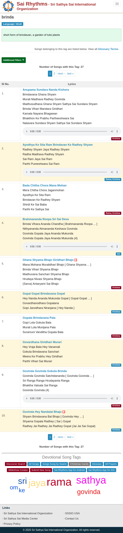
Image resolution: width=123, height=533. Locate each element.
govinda (88, 491)
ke (22, 490)
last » (70, 73)
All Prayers (111, 464)
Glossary (97, 464)
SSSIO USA (72, 513)
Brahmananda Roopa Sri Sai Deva (46, 219)
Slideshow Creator (18, 470)
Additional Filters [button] (12, 60)
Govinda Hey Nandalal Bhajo (44, 411)
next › (61, 73)
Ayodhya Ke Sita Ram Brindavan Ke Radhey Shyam (58, 144)
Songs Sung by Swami (54, 464)
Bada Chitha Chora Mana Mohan (45, 185)
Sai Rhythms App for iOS (101, 470)
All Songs (34, 464)
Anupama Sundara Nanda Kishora (46, 89)
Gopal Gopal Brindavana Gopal (44, 293)
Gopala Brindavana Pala (39, 317)
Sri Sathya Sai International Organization (28, 513)
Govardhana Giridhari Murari (42, 342)
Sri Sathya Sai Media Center (21, 518)
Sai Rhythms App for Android (69, 470)
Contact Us (72, 518)
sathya (91, 480)
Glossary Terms (108, 49)
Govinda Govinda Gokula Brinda (45, 371)
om (14, 487)
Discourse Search (15, 464)
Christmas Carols (79, 464)
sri (22, 481)
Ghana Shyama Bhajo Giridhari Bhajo (50, 259)
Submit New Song (41, 470)
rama (59, 482)
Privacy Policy (12, 523)
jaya (37, 483)
